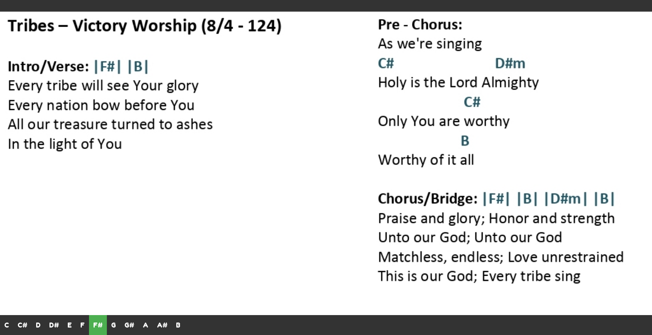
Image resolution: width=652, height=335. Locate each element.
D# (54, 325)
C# (22, 325)
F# (98, 325)
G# (129, 325)
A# (162, 325)
